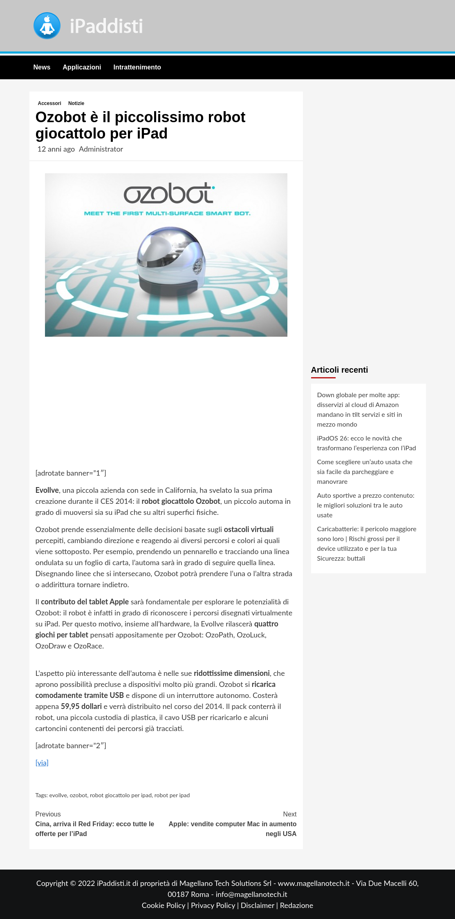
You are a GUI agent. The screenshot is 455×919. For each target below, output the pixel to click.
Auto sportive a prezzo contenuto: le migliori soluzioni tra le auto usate (366, 505)
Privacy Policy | (216, 905)
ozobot (78, 795)
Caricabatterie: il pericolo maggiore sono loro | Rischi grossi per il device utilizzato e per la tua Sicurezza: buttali (367, 543)
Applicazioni (82, 67)
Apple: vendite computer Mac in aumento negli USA (231, 823)
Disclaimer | (260, 905)
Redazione (296, 905)
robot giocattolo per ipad (121, 795)
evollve (58, 795)
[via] (42, 762)
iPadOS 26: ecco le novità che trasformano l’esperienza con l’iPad (366, 443)
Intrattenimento (137, 67)
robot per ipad (172, 795)
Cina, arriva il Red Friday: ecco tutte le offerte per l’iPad (101, 823)
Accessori (49, 103)
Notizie (76, 103)
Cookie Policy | (166, 905)
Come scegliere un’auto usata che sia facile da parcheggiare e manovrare (364, 471)
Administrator (101, 148)
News (42, 67)
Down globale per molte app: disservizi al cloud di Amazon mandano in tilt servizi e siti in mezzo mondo (359, 409)
